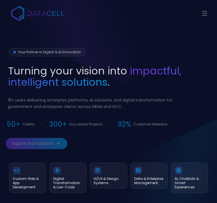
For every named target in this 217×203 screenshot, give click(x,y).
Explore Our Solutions (34, 143)
